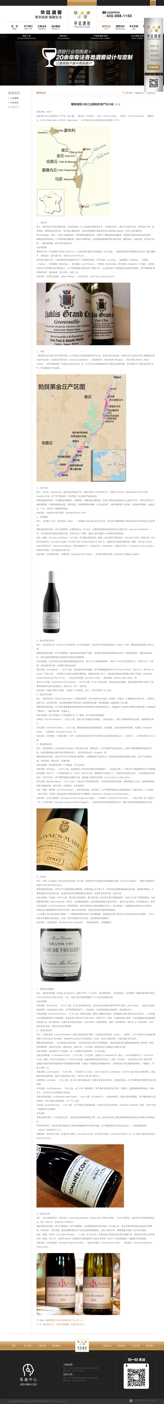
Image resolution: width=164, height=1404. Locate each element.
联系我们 (150, 1346)
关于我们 (28, 1346)
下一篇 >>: (60, 1320)
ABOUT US (28, 27)
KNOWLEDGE (120, 27)
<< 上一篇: (61, 1324)
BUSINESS (42, 27)
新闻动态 (139, 93)
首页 (128, 93)
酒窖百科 (121, 1346)
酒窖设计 (63, 37)
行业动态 (14, 102)
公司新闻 (14, 98)
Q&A (133, 27)
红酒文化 (14, 107)
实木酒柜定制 (137, 37)
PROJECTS (55, 27)
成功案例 (56, 1346)
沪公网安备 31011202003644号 (142, 1400)
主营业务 (42, 1346)
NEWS (106, 27)
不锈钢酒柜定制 (100, 37)
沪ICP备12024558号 (59, 1401)
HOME (14, 27)
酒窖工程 (27, 37)
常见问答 (136, 1346)
